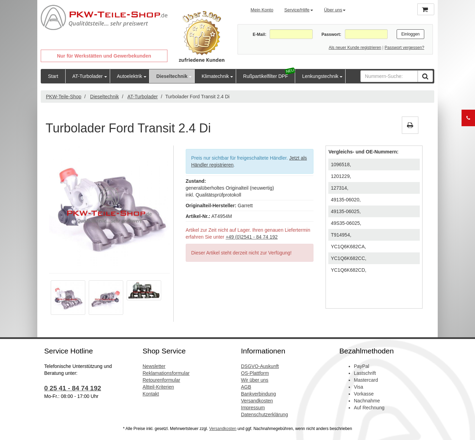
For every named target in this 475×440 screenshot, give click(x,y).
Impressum (253, 407)
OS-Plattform (255, 373)
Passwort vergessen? (404, 47)
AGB (246, 387)
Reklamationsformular (166, 373)
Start (53, 76)
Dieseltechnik (171, 76)
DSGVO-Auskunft (260, 366)
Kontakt (151, 394)
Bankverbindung (258, 394)
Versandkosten (257, 400)
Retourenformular (161, 380)
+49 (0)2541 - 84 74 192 (252, 237)
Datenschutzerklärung (264, 414)
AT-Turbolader (87, 76)
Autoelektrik (129, 76)
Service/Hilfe (298, 9)
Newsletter (154, 366)
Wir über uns (254, 380)
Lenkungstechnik (320, 76)
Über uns (335, 9)
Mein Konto (262, 9)
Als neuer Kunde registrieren (355, 47)
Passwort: (331, 34)
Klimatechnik (215, 76)
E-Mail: (259, 34)
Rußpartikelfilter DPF (265, 76)
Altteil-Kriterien (158, 387)
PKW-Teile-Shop (63, 96)
